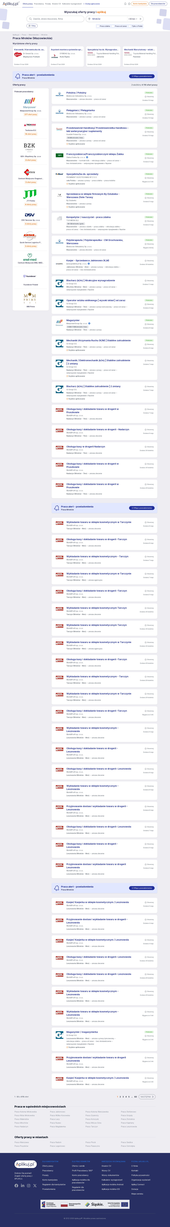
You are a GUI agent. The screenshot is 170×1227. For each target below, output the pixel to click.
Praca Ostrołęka (128, 1146)
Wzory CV (106, 1170)
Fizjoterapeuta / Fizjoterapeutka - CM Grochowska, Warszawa (94, 242)
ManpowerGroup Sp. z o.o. (76, 323)
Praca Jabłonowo (57, 1112)
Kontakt (134, 1170)
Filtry (32, 26)
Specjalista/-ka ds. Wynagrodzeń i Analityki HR (103, 49)
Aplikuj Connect (137, 1184)
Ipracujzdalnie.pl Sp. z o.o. (76, 264)
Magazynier (73, 320)
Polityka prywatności (140, 1175)
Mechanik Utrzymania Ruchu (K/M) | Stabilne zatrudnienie (98, 340)
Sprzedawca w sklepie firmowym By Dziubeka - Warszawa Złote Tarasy (92, 196)
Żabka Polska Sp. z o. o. (75, 157)
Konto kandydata (140, 4)
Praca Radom (55, 1142)
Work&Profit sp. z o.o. (74, 415)
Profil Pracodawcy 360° (82, 1170)
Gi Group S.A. (71, 284)
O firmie (134, 1166)
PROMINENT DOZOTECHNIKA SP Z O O (81, 177)
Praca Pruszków (21, 1146)
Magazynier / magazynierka (82, 1032)
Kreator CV (56, 4)
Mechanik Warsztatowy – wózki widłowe (140, 49)
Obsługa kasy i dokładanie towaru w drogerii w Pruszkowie (92, 411)
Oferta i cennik (78, 1166)
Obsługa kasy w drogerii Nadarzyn (85, 446)
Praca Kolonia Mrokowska (25, 1112)
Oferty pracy (28, 4)
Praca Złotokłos (128, 1119)
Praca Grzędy (127, 1115)
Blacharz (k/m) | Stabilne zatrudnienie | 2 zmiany (93, 386)
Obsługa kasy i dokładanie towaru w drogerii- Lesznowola (98, 768)
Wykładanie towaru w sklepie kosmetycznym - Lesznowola (92, 730)
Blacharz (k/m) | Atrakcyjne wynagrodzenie (90, 280)
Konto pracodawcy (80, 1175)
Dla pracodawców (158, 4)
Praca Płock (90, 1142)
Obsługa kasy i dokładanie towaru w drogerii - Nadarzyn (97, 429)
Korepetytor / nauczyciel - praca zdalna (88, 217)
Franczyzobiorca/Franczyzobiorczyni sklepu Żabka (95, 154)
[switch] (142, 76)
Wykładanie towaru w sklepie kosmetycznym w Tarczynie (98, 522)
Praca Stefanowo (128, 1112)
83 (135, 1097)
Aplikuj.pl (16, 35)
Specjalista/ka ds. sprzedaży (82, 174)
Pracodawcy (39, 4)
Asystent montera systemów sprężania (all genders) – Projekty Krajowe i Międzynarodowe (66, 49)
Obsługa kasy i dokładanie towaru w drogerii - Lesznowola (92, 750)
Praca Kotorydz (92, 1119)
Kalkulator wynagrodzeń (72, 4)
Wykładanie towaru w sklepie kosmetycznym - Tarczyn (97, 556)
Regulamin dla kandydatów (54, 1184)
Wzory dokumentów (110, 1175)
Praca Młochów (21, 1123)
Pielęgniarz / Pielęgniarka (80, 110)
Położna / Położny (76, 92)
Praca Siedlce (127, 1142)
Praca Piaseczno (92, 1146)
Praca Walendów (21, 1119)
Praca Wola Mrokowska (24, 1115)
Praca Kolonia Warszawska (96, 1112)
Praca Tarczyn (91, 1126)
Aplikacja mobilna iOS (111, 1189)
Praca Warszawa (21, 1142)
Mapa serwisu (137, 1194)
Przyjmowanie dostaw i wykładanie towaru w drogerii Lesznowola (96, 866)
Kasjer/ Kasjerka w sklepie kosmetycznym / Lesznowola (97, 902)
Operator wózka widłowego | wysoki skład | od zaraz (95, 300)
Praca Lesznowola (129, 1126)
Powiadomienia (48, 1189)
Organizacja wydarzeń (140, 1180)
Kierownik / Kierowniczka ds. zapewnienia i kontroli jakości (30, 49)
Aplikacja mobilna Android (112, 1184)
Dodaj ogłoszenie (91, 4)
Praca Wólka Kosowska (60, 1115)
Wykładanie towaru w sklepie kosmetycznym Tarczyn (96, 607)
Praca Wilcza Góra (93, 1123)
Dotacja (134, 1189)
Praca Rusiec (55, 1123)
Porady (48, 4)
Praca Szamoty (92, 1115)
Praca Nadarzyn (21, 1126)
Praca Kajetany (127, 1123)
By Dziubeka (71, 200)
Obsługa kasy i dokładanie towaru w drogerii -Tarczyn (96, 539)
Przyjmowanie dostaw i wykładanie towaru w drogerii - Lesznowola (97, 808)
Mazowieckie (34, 35)
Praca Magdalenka (58, 1126)
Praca (24, 35)
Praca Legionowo (57, 1146)
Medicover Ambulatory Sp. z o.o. (79, 96)
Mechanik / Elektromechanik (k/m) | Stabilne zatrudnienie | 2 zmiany (98, 362)
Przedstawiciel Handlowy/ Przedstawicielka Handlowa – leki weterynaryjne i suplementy (97, 130)
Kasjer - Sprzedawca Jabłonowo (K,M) (87, 260)
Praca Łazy (55, 1119)
